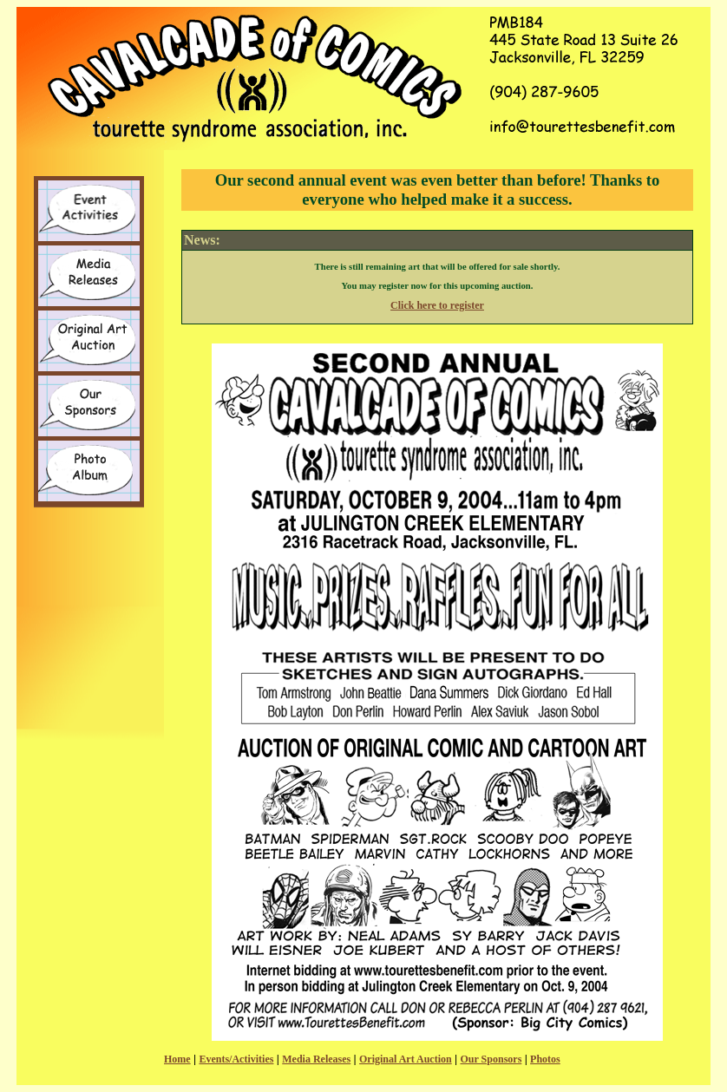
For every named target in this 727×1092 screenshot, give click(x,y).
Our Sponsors (491, 1059)
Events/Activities (236, 1059)
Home (177, 1059)
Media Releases (316, 1059)
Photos (545, 1059)
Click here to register (437, 305)
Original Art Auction (405, 1059)
